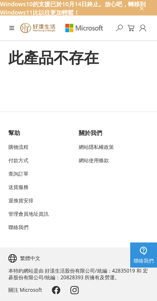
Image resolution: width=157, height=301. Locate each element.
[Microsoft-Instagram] (74, 290)
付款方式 (18, 160)
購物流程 (18, 147)
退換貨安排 (20, 200)
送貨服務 (18, 187)
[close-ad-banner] (141, 7)
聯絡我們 (18, 227)
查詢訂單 (18, 174)
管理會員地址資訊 (28, 214)
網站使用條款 (94, 160)
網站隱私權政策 (96, 147)
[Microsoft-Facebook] (56, 290)
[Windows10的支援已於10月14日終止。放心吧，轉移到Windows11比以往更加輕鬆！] (78, 7)
